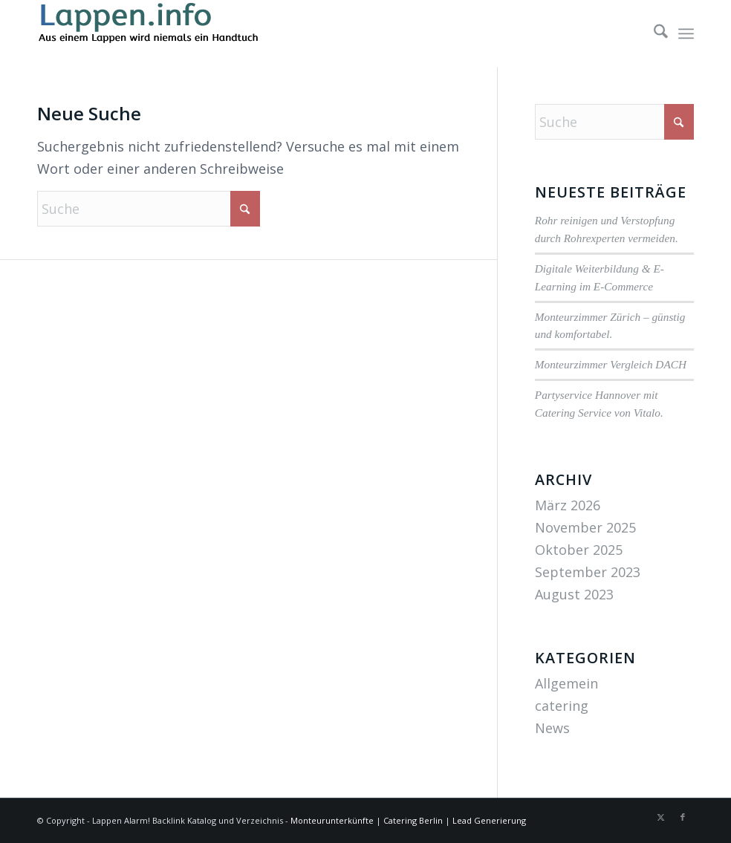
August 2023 (574, 594)
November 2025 (585, 527)
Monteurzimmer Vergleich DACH (610, 364)
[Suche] (653, 33)
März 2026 (567, 505)
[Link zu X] (660, 817)
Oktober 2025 (579, 550)
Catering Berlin (413, 820)
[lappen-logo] (148, 33)
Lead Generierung (489, 820)
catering (561, 706)
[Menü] (686, 33)
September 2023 (587, 572)
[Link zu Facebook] (683, 817)
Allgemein (566, 683)
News (552, 728)
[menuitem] (653, 33)
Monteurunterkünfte (332, 820)
